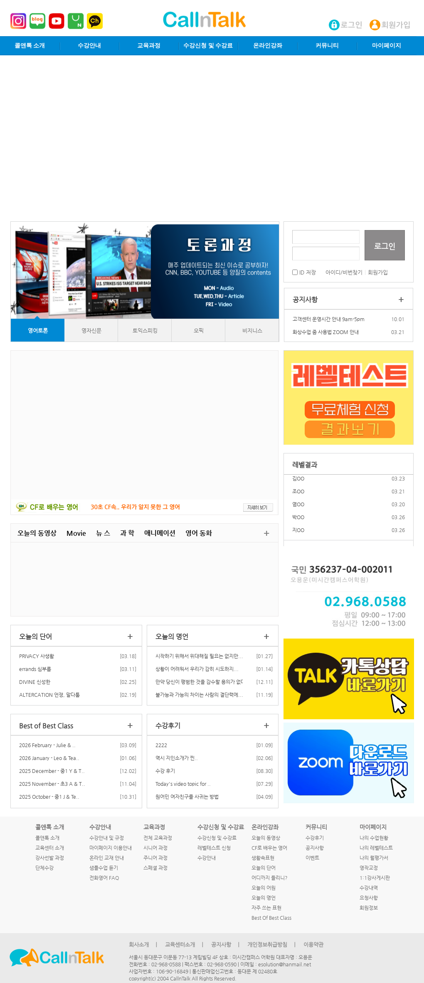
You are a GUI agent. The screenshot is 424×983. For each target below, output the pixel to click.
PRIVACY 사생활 (36, 656)
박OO (298, 523)
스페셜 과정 (155, 868)
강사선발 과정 (49, 858)
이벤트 (312, 858)
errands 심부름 (35, 669)
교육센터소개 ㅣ (185, 944)
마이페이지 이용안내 (110, 848)
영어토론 (38, 330)
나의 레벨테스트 (376, 848)
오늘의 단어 (263, 868)
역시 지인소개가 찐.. (176, 758)
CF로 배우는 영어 (269, 848)
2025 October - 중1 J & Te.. (49, 797)
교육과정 (148, 45)
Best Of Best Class (271, 918)
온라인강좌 (267, 45)
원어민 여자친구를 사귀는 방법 (187, 797)
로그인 (384, 246)
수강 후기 (165, 771)
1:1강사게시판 (375, 878)
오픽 (199, 330)
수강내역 (369, 888)
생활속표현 (262, 858)
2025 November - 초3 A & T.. (52, 784)
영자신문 (91, 330)
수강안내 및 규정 (106, 838)
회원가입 (378, 272)
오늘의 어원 (263, 888)
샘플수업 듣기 (103, 868)
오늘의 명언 (263, 898)
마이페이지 (386, 45)
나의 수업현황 (374, 838)
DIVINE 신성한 (34, 682)
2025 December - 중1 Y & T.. (52, 771)
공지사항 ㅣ (226, 944)
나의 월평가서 (374, 858)
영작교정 (369, 868)
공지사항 (315, 848)
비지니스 (252, 330)
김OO (298, 484)
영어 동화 (198, 533)
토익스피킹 (145, 330)
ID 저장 (304, 272)
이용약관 (313, 944)
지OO (298, 536)
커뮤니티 (327, 45)
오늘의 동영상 (37, 533)
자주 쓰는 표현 (266, 908)
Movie (76, 533)
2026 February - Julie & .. (47, 745)
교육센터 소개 (49, 848)
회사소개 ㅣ (144, 944)
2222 (161, 745)
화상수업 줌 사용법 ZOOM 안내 (326, 332)
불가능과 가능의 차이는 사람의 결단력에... (199, 695)
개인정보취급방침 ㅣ (272, 944)
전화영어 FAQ (104, 878)
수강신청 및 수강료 (208, 45)
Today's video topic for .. (183, 784)
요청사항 (369, 898)
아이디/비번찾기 (343, 272)
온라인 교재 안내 (106, 858)
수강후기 (315, 838)
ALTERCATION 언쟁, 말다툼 (49, 695)
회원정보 (369, 908)
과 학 (127, 533)
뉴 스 (103, 533)
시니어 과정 (155, 848)
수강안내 (89, 45)
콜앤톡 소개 (30, 45)
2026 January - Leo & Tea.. (49, 758)
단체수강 (44, 868)
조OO (298, 497)
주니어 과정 (155, 858)
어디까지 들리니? (269, 878)
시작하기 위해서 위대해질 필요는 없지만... (199, 656)
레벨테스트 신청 (214, 848)
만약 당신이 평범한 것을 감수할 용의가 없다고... (205, 682)
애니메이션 (159, 533)
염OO (298, 510)
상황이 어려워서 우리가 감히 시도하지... (197, 669)
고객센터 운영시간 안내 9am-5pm (329, 319)
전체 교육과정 (157, 838)
